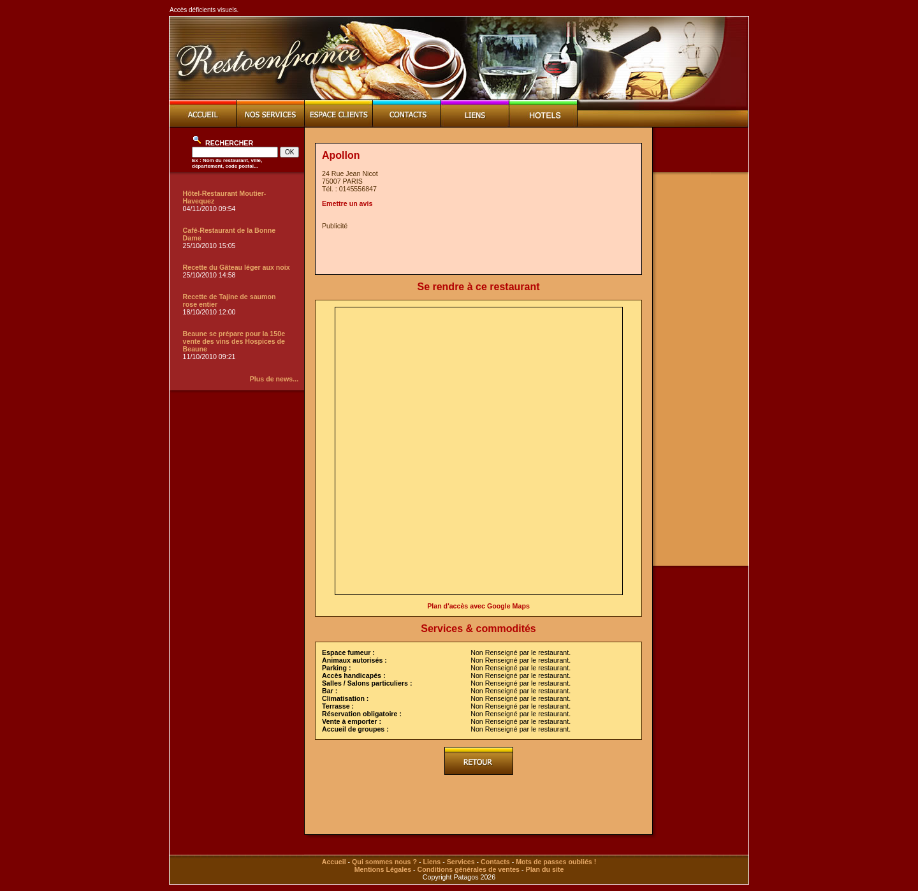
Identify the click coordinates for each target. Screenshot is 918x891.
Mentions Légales (382, 869)
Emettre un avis (347, 203)
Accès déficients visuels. (204, 9)
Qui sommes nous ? (384, 861)
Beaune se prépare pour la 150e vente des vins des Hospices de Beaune (234, 341)
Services (461, 861)
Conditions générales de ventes (469, 869)
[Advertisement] (471, 249)
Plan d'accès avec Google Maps (478, 606)
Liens (432, 861)
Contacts (495, 861)
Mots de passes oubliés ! (556, 861)
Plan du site (545, 869)
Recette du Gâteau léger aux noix (236, 267)
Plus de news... (274, 379)
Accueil (334, 861)
